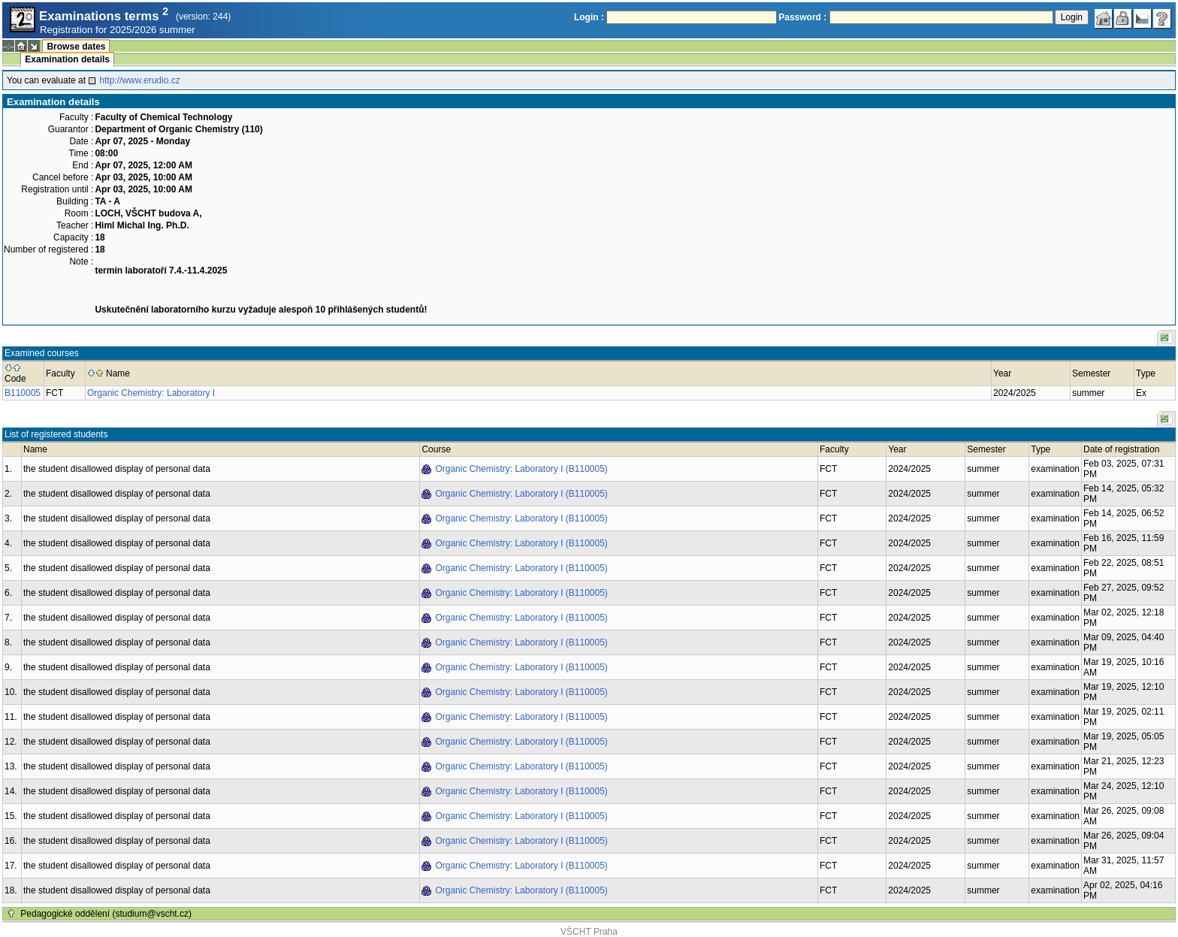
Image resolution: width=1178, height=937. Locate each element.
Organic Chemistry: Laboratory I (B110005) (521, 469)
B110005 (23, 393)
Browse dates (76, 46)
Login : (589, 17)
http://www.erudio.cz (139, 80)
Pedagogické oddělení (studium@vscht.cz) (106, 913)
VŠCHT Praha (589, 931)
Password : (802, 17)
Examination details (67, 59)
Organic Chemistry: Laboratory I (151, 393)
